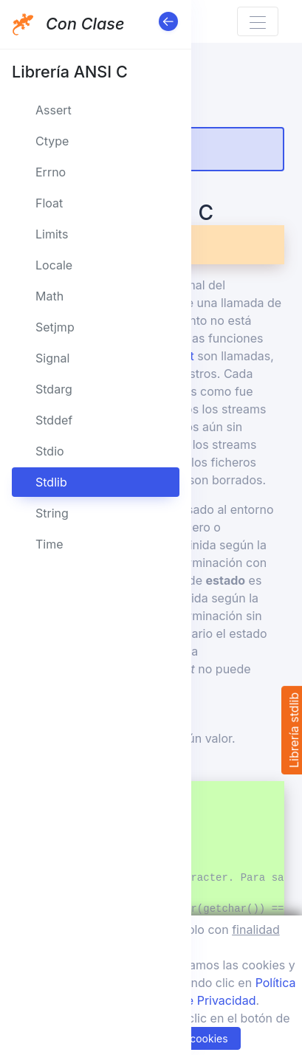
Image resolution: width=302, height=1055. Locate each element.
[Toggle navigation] (257, 21)
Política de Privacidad (196, 1000)
